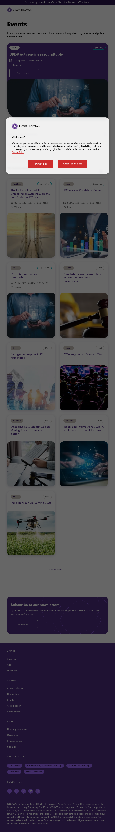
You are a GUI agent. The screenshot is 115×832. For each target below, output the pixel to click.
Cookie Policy (18, 152)
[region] (57, 145)
